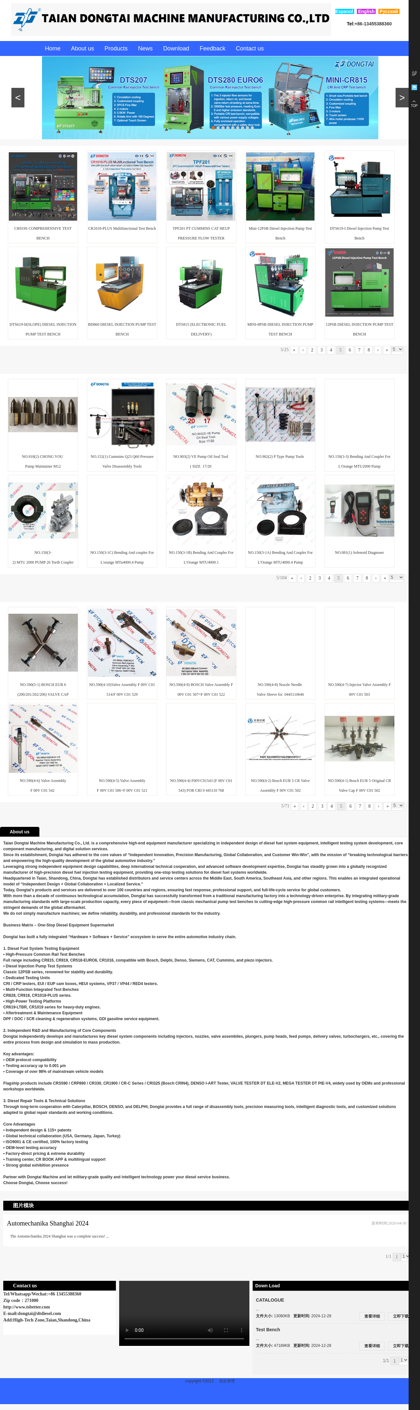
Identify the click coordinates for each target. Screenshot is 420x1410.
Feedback (212, 48)
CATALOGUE (270, 1300)
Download (176, 48)
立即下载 (401, 1316)
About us (82, 48)
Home (53, 48)
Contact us (250, 48)
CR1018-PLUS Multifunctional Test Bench (122, 228)
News (145, 48)
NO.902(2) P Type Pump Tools (280, 456)
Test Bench (268, 1329)
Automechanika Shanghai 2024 (48, 1223)
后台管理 (227, 1381)
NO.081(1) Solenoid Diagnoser (359, 552)
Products (116, 48)
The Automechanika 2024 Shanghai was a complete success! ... (59, 1236)
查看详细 (372, 1316)
